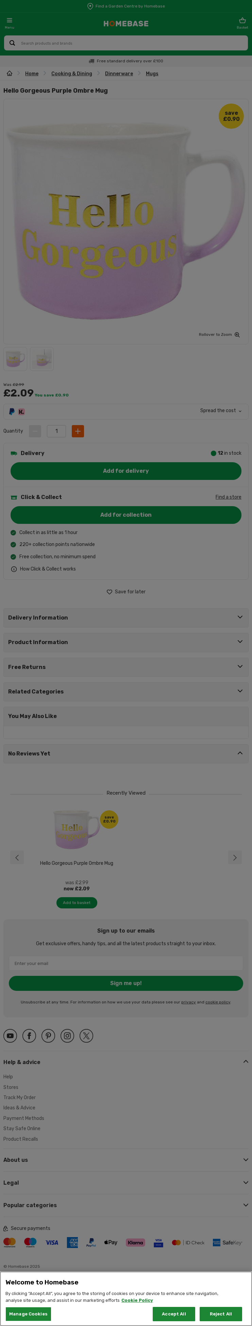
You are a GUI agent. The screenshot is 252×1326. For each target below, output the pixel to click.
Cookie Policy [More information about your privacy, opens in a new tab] (137, 1300)
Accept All (174, 1313)
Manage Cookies (28, 1313)
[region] (126, 1299)
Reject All (221, 1313)
